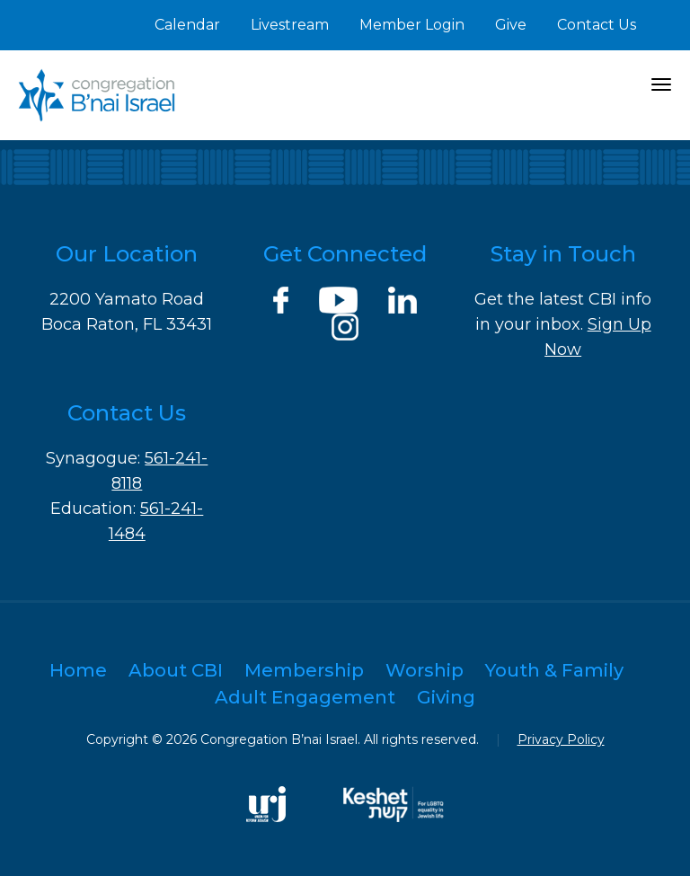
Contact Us (596, 24)
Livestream (290, 24)
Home (78, 670)
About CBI (175, 670)
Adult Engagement (305, 697)
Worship (424, 670)
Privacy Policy (561, 739)
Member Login (411, 24)
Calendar (187, 24)
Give (510, 24)
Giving (446, 697)
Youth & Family (554, 670)
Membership (304, 670)
